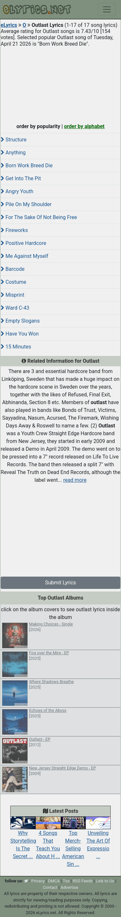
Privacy (38, 880)
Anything (13, 152)
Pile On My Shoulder (26, 204)
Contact (50, 887)
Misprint (12, 295)
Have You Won (20, 334)
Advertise (69, 887)
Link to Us (105, 880)
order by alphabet (84, 126)
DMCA (54, 880)
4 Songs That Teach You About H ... (48, 839)
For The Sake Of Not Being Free (39, 217)
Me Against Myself (24, 256)
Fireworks (14, 230)
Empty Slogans (20, 321)
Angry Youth (17, 191)
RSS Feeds (83, 880)
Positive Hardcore (23, 243)
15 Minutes (16, 347)
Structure (13, 140)
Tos (66, 880)
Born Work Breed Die (27, 165)
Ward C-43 (15, 308)
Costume (13, 282)
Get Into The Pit (21, 178)
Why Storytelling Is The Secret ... (23, 839)
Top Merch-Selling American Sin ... (73, 843)
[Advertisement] (60, 83)
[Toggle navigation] (107, 9)
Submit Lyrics (60, 583)
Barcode (13, 269)
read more (74, 480)
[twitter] (26, 880)
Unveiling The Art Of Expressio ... (98, 839)
